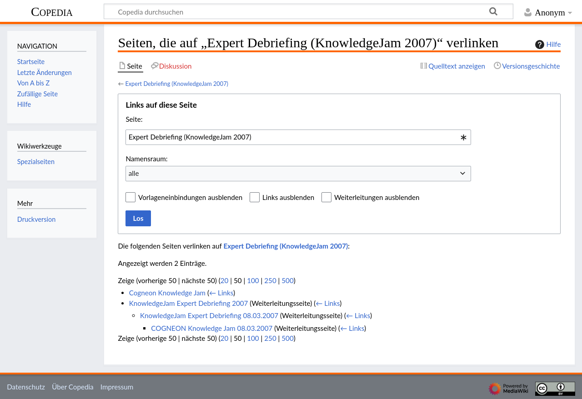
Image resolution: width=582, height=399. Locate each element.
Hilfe (547, 44)
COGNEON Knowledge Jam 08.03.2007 (211, 328)
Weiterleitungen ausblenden (376, 197)
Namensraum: (146, 159)
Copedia (52, 12)
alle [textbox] (134, 173)
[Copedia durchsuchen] (308, 11)
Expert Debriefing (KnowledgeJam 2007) (176, 83)
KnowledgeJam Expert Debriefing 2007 (188, 303)
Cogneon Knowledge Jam (167, 293)
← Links (221, 293)
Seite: (133, 119)
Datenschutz (26, 387)
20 (225, 280)
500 (287, 280)
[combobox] (298, 137)
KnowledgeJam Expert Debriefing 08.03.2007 (209, 315)
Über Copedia (72, 387)
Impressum (117, 387)
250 (270, 280)
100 (253, 280)
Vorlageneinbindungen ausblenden (190, 197)
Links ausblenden (288, 197)
